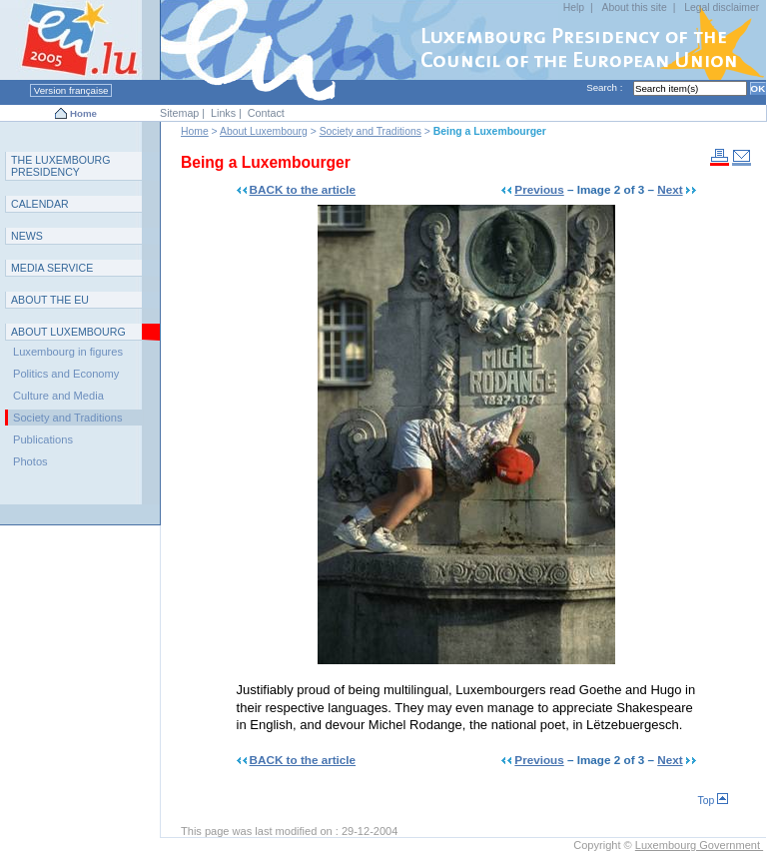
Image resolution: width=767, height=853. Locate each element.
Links (223, 113)
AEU (50, 300)
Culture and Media (58, 396)
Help (573, 7)
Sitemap (179, 113)
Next (669, 189)
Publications (43, 439)
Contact (266, 113)
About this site (633, 7)
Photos (30, 461)
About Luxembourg (264, 131)
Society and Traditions (370, 131)
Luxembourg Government (699, 845)
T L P (61, 166)
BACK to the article (303, 189)
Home (83, 113)
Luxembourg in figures (68, 352)
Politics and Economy (66, 374)
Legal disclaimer (721, 7)
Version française (71, 90)
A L (68, 332)
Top (713, 800)
